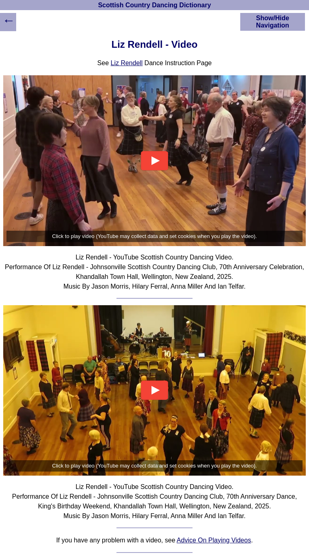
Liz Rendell (127, 63)
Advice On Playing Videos (214, 540)
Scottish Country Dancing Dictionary (154, 5)
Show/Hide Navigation (272, 22)
